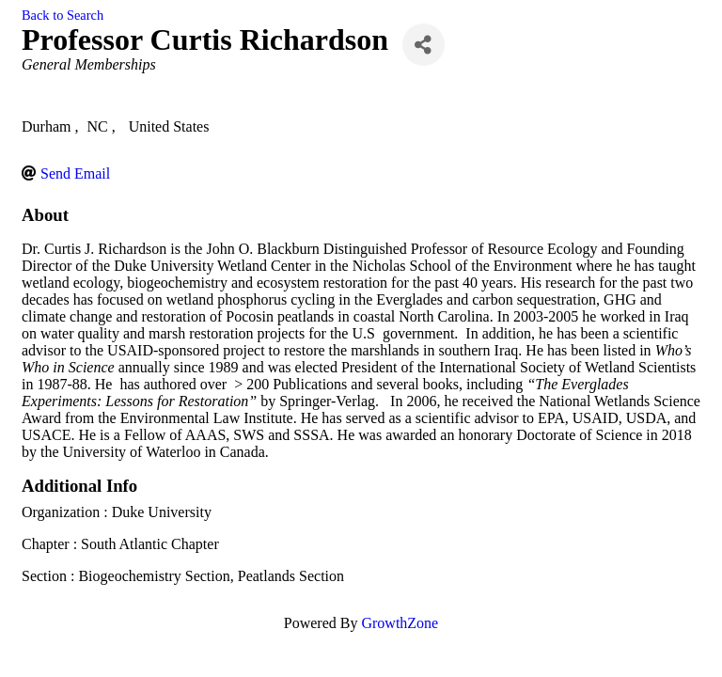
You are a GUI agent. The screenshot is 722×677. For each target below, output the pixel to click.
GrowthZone (399, 623)
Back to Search (62, 15)
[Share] (423, 45)
